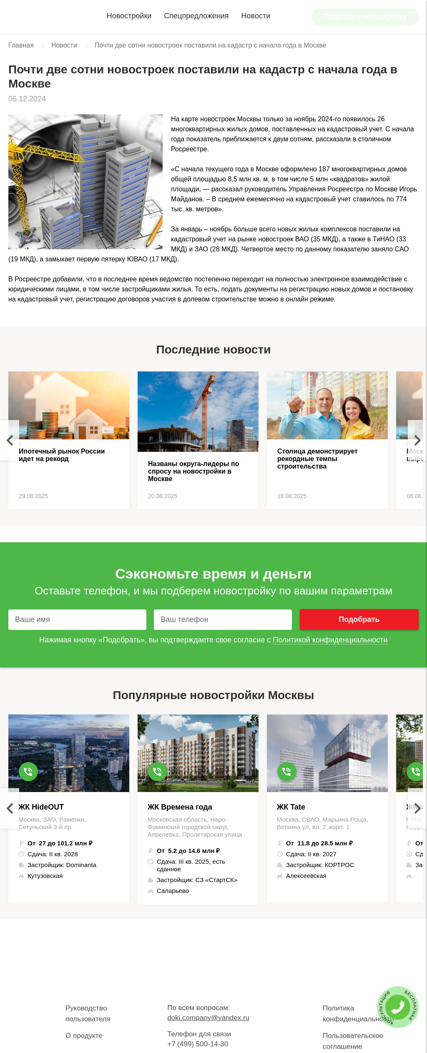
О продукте (84, 1036)
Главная (21, 45)
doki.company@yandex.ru (208, 1018)
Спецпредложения (196, 16)
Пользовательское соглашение (353, 1041)
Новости (256, 16)
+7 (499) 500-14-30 (197, 1044)
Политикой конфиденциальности (330, 640)
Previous (9, 440)
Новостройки (129, 16)
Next (417, 440)
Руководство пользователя (88, 1013)
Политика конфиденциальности (358, 1013)
